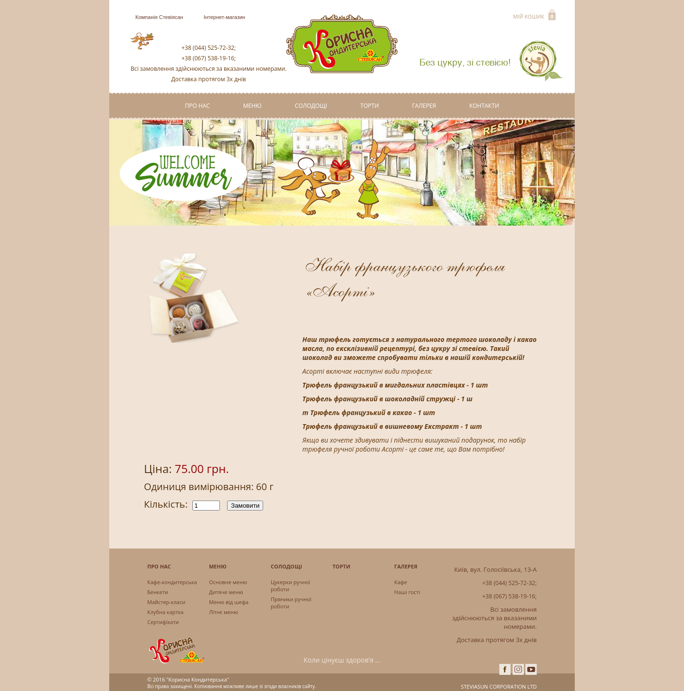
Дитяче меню (226, 592)
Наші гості (407, 592)
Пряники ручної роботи (291, 603)
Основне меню (228, 582)
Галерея (424, 106)
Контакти (484, 106)
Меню (252, 106)
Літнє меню (223, 611)
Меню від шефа (228, 602)
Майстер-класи (166, 602)
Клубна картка (165, 611)
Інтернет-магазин (225, 17)
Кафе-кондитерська (172, 582)
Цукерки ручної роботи (290, 585)
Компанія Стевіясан (159, 17)
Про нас (197, 106)
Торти (370, 106)
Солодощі (311, 106)
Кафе (400, 582)
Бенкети (157, 592)
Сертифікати (163, 621)
